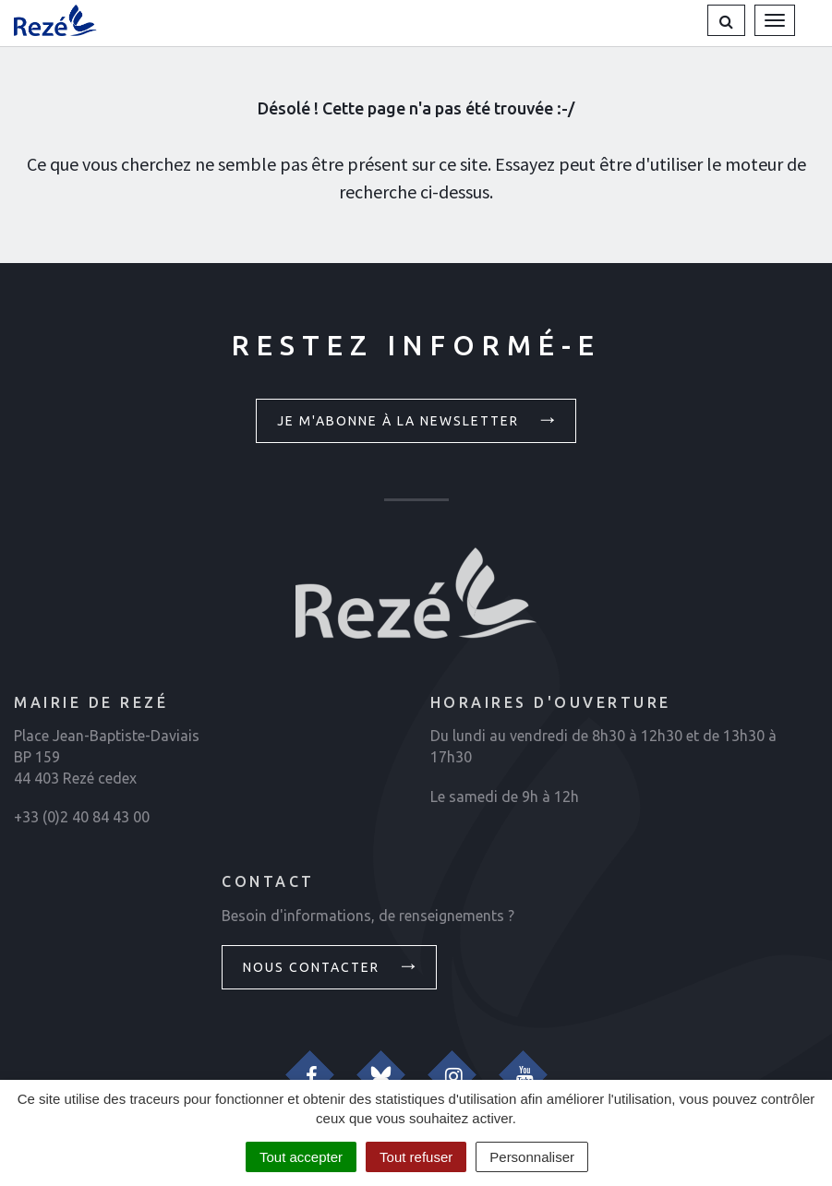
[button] (726, 20)
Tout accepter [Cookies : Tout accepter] (301, 1157)
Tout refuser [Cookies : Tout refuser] (416, 1157)
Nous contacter (331, 965)
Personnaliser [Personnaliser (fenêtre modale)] (531, 1157)
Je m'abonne (418, 419)
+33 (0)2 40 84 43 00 (82, 817)
